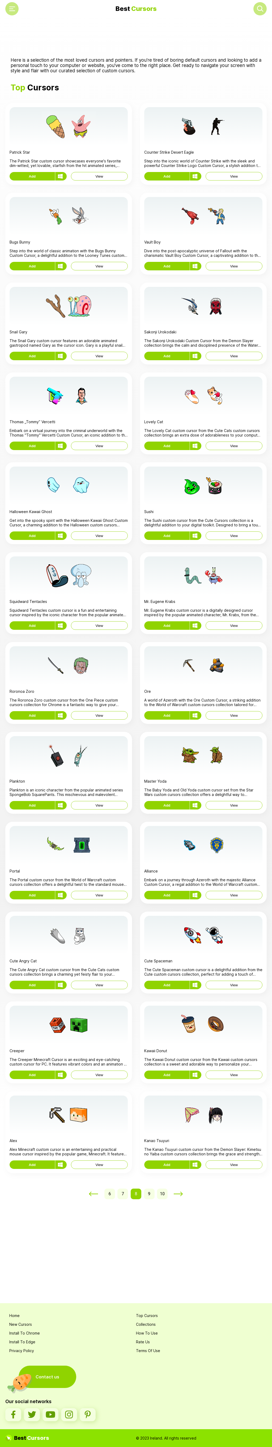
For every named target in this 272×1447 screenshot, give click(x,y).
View (99, 176)
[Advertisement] (136, 37)
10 (162, 1193)
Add (32, 176)
